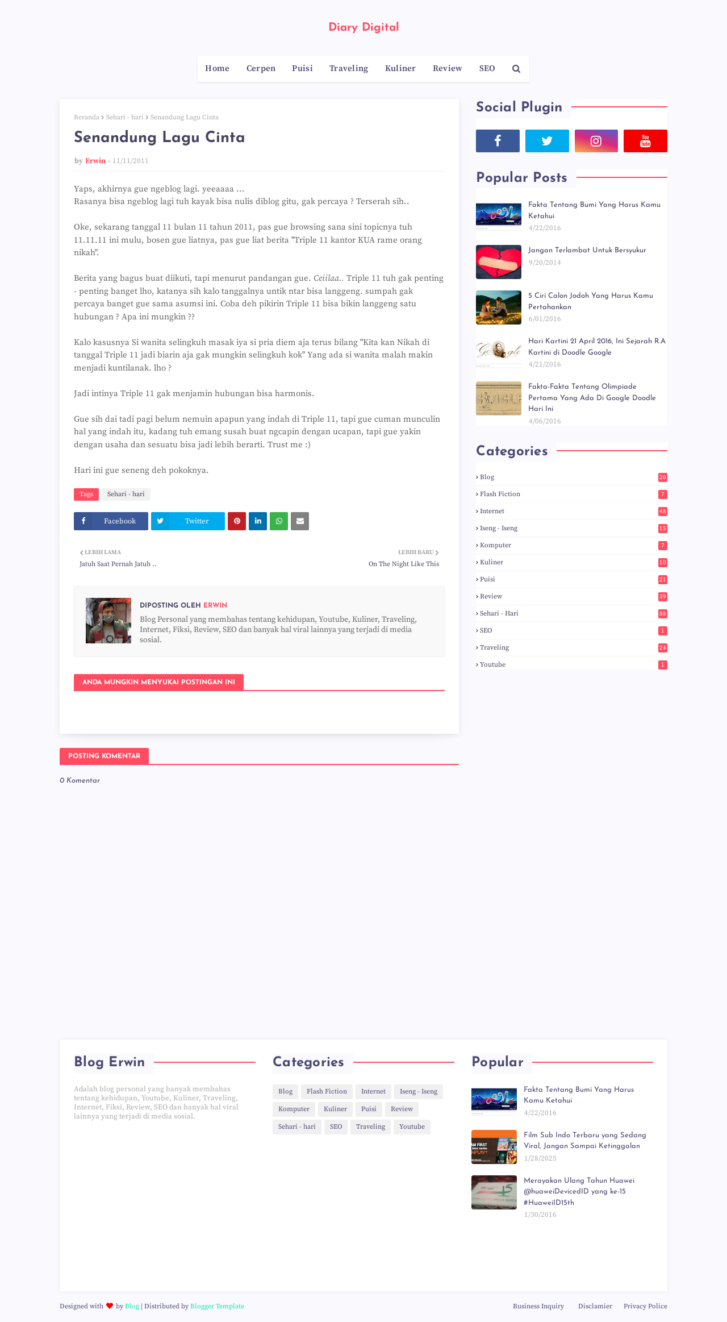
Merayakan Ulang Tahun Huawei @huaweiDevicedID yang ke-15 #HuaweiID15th (579, 1192)
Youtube (573, 664)
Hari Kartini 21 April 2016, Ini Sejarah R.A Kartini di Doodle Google (597, 347)
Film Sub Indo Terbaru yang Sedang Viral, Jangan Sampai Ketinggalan (585, 1141)
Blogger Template (217, 1306)
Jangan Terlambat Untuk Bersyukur (587, 250)
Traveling (573, 647)
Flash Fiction (573, 494)
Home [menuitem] (217, 68)
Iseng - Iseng (573, 528)
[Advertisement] (165, 1206)
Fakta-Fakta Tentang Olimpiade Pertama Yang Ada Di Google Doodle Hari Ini (592, 398)
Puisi (573, 579)
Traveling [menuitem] (349, 68)
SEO (573, 630)
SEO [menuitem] (487, 68)
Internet (573, 511)
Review (573, 596)
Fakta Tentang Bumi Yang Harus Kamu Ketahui (594, 210)
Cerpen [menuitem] (261, 68)
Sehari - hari (125, 117)
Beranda (86, 117)
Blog (573, 477)
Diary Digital (363, 28)
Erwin (95, 160)
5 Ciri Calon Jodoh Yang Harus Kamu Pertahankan (590, 301)
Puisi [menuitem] (302, 68)
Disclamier (595, 1306)
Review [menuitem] (448, 68)
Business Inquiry (538, 1306)
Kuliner (573, 562)
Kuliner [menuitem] (400, 68)
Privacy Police (645, 1306)
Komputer (573, 545)
